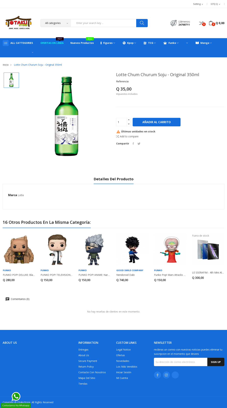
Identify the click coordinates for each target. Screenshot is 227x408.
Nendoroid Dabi (125, 274)
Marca (12, 195)
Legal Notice (123, 349)
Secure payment (87, 361)
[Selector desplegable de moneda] (216, 4)
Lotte (21, 195)
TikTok (175, 375)
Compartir (133, 143)
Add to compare (127, 136)
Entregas (83, 349)
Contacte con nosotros (92, 372)
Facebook (157, 375)
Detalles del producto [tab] (114, 179)
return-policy (86, 366)
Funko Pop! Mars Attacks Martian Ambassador (170, 274)
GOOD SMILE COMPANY (129, 270)
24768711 (184, 24)
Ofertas (120, 355)
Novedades (122, 361)
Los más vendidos (126, 366)
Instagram (166, 375)
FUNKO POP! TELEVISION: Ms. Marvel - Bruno (57, 274)
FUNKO (7, 270)
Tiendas (82, 383)
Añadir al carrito (156, 122)
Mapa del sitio (86, 378)
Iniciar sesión (123, 372)
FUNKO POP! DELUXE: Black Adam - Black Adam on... (19, 274)
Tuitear (139, 143)
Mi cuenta (122, 378)
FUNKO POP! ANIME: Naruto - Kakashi (95, 274)
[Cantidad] (121, 122)
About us (83, 355)
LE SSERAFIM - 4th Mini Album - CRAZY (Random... (208, 272)
